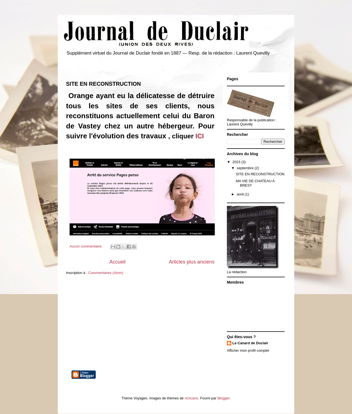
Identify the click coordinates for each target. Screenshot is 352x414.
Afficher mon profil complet (248, 350)
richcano (191, 398)
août (241, 194)
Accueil (117, 262)
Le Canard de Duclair (250, 343)
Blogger (224, 398)
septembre (246, 168)
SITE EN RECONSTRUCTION (103, 84)
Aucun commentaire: (86, 246)
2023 (236, 162)
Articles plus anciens (192, 262)
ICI (199, 136)
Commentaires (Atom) (105, 273)
